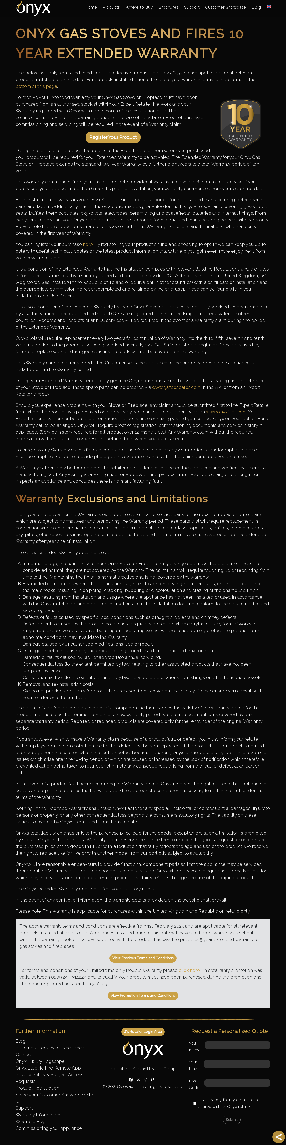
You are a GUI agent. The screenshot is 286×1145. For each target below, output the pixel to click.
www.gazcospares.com (176, 387)
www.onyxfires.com (226, 412)
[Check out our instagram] (145, 1079)
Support (189, 7)
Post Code (229, 1084)
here (88, 244)
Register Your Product (113, 137)
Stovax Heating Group (154, 1068)
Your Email (229, 1065)
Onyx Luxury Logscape (40, 1061)
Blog (256, 7)
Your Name (229, 1046)
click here (189, 970)
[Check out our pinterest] (152, 1079)
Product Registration (37, 1088)
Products (105, 7)
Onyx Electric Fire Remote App (48, 1068)
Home (84, 7)
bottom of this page (36, 86)
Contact (24, 1054)
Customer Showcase (224, 7)
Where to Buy (134, 7)
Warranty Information (38, 1115)
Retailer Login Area (143, 1032)
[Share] (278, 1137)
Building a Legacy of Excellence (50, 1048)
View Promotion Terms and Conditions (143, 996)
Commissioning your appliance (49, 1128)
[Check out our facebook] (131, 1079)
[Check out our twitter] (138, 1079)
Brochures (164, 7)
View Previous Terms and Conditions (143, 958)
